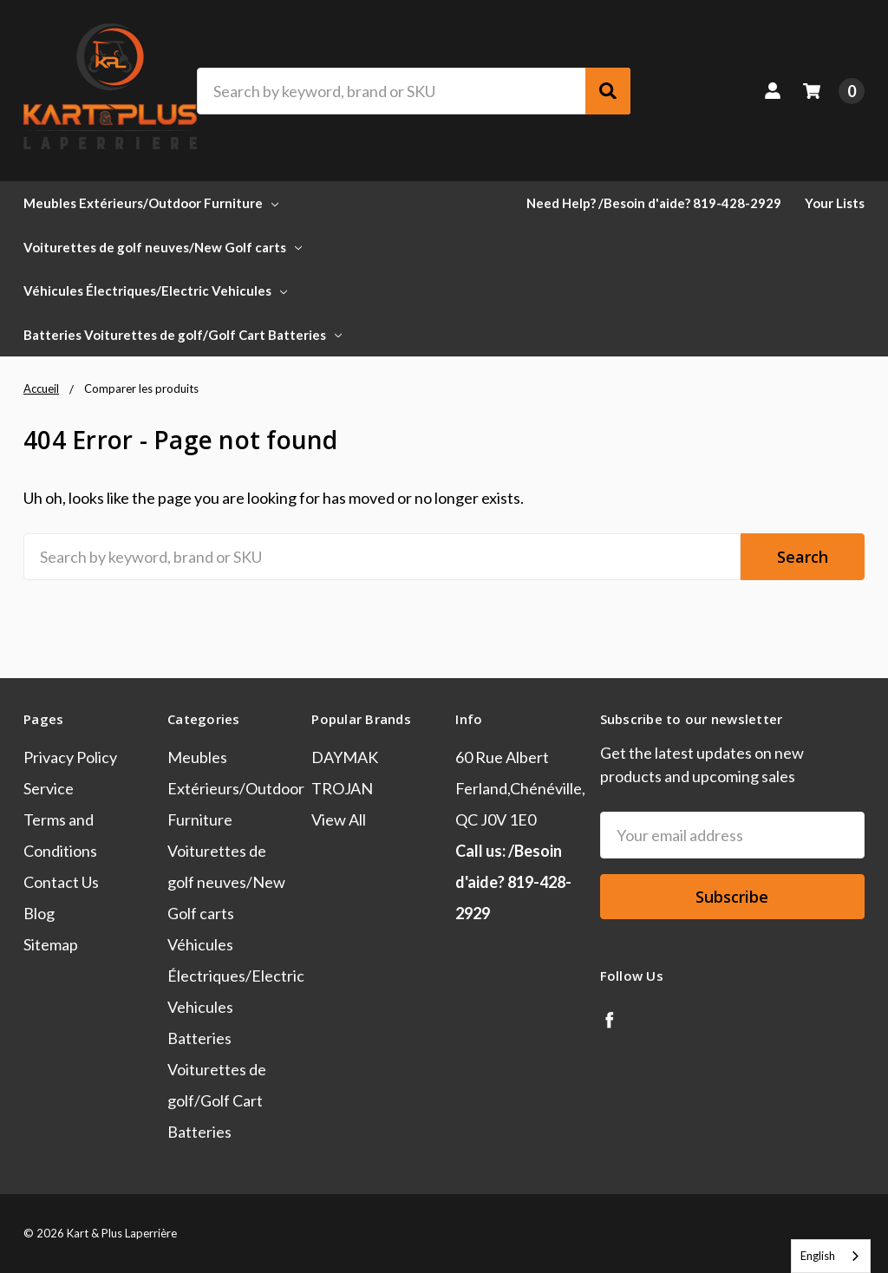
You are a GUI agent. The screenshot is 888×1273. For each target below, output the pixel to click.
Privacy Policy (70, 757)
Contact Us (61, 881)
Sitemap (50, 944)
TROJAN (342, 788)
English (817, 1256)
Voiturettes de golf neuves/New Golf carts (162, 247)
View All (338, 819)
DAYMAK (344, 757)
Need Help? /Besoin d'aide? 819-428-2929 (653, 203)
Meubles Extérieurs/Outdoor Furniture (150, 203)
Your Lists (835, 203)
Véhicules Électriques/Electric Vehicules (155, 290)
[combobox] (831, 1256)
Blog (39, 913)
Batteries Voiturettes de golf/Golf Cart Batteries (182, 335)
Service (48, 788)
